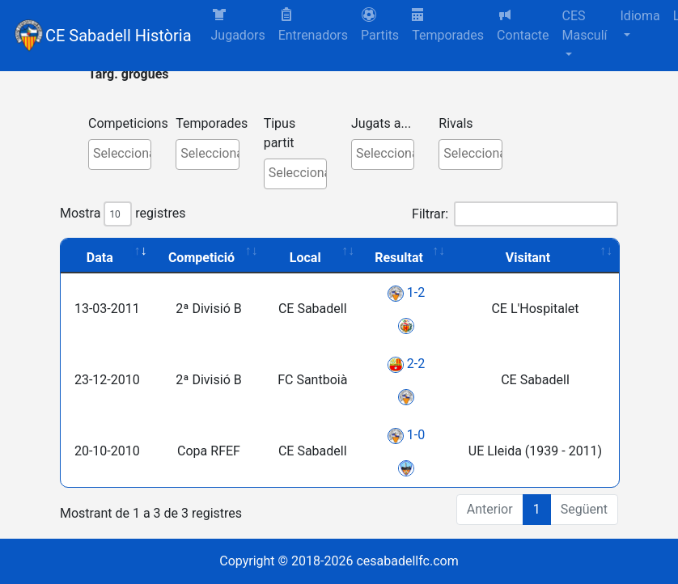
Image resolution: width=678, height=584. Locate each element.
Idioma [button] (640, 15)
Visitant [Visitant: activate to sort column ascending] (528, 257)
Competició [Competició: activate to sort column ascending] (201, 257)
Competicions (128, 123)
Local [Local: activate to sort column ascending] (305, 257)
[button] (379, 25)
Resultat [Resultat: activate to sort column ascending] (399, 257)
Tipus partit (280, 133)
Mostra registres (122, 213)
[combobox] (119, 154)
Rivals (455, 123)
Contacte (523, 24)
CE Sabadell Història (118, 35)
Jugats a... (381, 123)
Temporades (448, 25)
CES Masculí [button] (585, 25)
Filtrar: (515, 213)
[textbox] (124, 153)
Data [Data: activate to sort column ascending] (100, 257)
